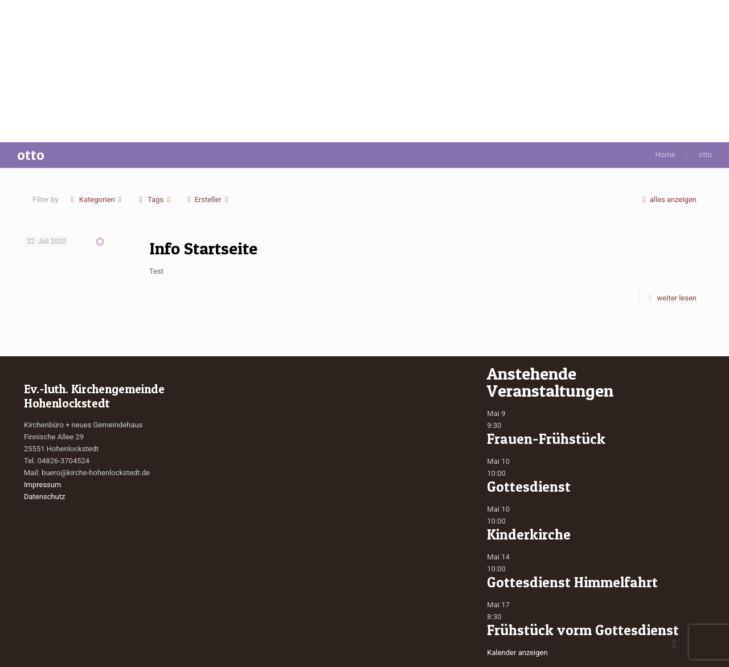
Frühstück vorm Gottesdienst (583, 630)
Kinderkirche (529, 534)
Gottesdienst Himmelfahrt (572, 582)
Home (665, 154)
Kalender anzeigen (517, 652)
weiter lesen (677, 298)
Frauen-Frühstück (546, 438)
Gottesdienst (529, 486)
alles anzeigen (668, 199)
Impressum (42, 484)
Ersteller (208, 199)
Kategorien (96, 199)
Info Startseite (203, 248)
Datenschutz (44, 496)
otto (705, 154)
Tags (155, 199)
